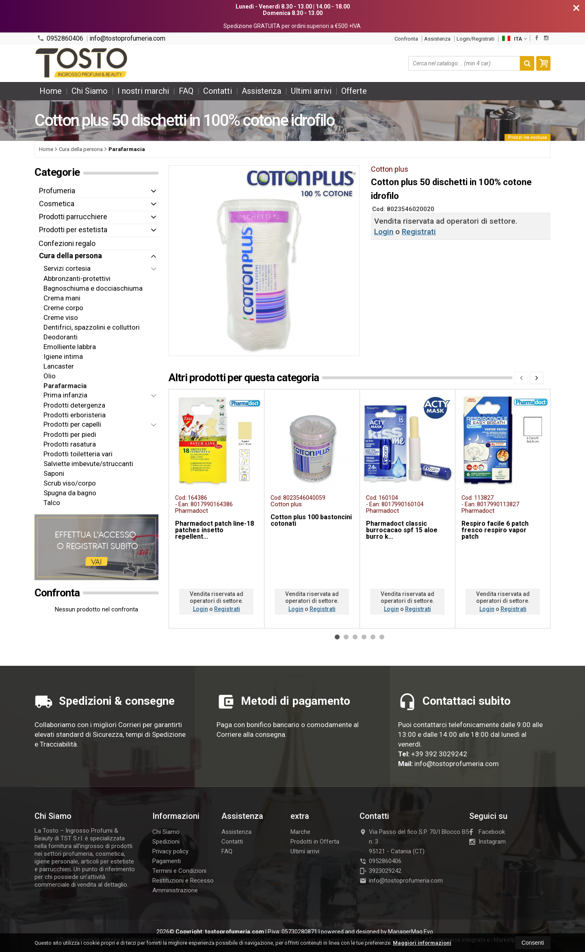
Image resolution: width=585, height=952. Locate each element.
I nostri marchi (143, 91)
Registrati (419, 231)
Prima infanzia (65, 395)
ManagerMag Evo (410, 931)
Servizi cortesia (67, 268)
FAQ (186, 91)
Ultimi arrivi (311, 91)
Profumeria (57, 190)
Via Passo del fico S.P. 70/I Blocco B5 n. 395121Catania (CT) (414, 841)
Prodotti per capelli (72, 424)
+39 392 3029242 (439, 754)
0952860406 (60, 38)
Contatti (217, 91)
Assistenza (437, 39)
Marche (300, 831)
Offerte (354, 91)
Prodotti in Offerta (314, 841)
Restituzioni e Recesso (183, 880)
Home (50, 91)
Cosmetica (56, 203)
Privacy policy (170, 851)
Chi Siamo (90, 91)
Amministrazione (175, 890)
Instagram (487, 841)
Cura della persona (70, 255)
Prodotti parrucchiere (73, 216)
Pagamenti (166, 861)
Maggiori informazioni (422, 943)
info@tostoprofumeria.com (127, 38)
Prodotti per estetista (73, 229)
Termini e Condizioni (179, 870)
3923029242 (380, 870)
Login (383, 231)
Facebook (487, 831)
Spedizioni (166, 841)
